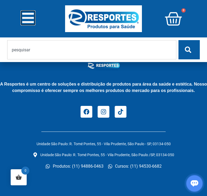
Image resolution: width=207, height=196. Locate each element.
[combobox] (91, 49)
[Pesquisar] (189, 49)
